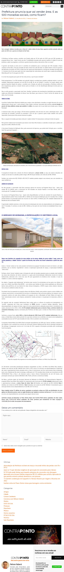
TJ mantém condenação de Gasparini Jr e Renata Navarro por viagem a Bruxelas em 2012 (27, 466)
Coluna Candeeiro (8, 479)
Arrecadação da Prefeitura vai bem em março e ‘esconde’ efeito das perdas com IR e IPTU (27, 458)
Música (5, 491)
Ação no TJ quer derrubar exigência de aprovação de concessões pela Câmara (24, 460)
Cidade (5, 478)
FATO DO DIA (7, 485)
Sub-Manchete (7, 498)
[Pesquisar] (62, 6)
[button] (33, 6)
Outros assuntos (8, 492)
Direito (5, 483)
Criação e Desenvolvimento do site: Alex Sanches (51, 570)
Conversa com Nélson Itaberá (11, 481)
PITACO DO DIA (8, 494)
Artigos (6, 476)
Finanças (6, 487)
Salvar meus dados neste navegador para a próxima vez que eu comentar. (23, 439)
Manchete (6, 489)
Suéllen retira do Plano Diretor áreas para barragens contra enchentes (22, 467)
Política (6, 496)
